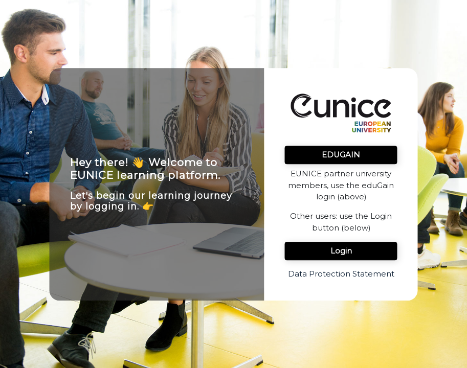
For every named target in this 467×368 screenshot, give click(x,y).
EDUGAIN (341, 154)
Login (341, 251)
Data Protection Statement (341, 274)
